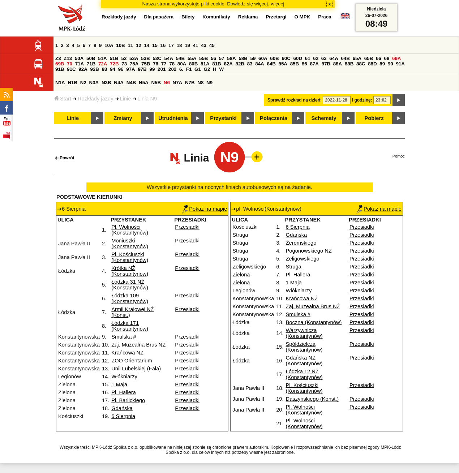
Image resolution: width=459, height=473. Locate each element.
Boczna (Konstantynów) (314, 322)
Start (62, 99)
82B (240, 63)
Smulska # (123, 337)
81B (216, 63)
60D (297, 58)
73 (124, 63)
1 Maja (119, 384)
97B (142, 69)
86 (304, 63)
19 (187, 45)
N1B (72, 82)
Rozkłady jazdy (95, 99)
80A (181, 63)
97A (130, 69)
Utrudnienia (173, 118)
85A (283, 63)
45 (212, 45)
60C (286, 58)
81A (205, 63)
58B (243, 58)
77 (164, 63)
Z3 (58, 58)
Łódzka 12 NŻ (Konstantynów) (304, 374)
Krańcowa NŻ (127, 353)
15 (155, 45)
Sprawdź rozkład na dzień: (294, 100)
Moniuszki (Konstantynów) (129, 243)
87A (314, 63)
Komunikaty (216, 17)
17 (171, 45)
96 (121, 69)
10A (108, 45)
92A (82, 69)
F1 (189, 69)
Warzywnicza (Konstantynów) (304, 333)
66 (378, 58)
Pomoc (398, 156)
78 (172, 63)
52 (124, 58)
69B (59, 63)
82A (228, 63)
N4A (119, 82)
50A (79, 58)
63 (324, 58)
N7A (178, 82)
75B (145, 63)
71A (79, 63)
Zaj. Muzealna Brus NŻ (138, 345)
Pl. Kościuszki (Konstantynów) (129, 257)
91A (400, 63)
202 (172, 69)
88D (372, 63)
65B (368, 58)
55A (192, 58)
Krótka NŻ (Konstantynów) (129, 271)
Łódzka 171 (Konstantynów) (129, 326)
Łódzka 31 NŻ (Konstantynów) (129, 285)
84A (259, 63)
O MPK (302, 17)
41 (195, 45)
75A (134, 63)
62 (315, 58)
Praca (324, 17)
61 (307, 58)
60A (262, 58)
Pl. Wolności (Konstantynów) (129, 230)
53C (157, 58)
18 (179, 45)
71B (91, 63)
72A (102, 63)
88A (337, 63)
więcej (277, 4)
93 (104, 69)
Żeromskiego (301, 243)
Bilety (187, 17)
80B (193, 63)
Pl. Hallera (123, 392)
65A (357, 58)
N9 (209, 82)
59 (253, 58)
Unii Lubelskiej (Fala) (136, 368)
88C (360, 63)
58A (231, 58)
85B (294, 63)
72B (114, 63)
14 (147, 45)
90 (390, 63)
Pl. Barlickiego (128, 400)
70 (69, 63)
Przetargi (276, 17)
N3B (106, 82)
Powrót (67, 157)
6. (181, 69)
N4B (131, 82)
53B (145, 58)
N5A (144, 82)
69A (396, 58)
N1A (60, 82)
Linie (125, 99)
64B (345, 58)
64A (333, 58)
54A (168, 58)
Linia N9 (147, 99)
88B (349, 63)
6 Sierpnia (123, 416)
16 (163, 45)
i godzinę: (362, 100)
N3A (94, 82)
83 (250, 63)
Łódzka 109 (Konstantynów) (129, 298)
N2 (83, 82)
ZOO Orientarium (131, 361)
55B (203, 58)
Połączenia (273, 118)
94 (112, 69)
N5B (156, 82)
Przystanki (223, 118)
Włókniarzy (124, 376)
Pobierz (374, 118)
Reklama (248, 17)
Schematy (323, 118)
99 (152, 69)
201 (162, 69)
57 (221, 58)
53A (133, 58)
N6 (167, 82)
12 (138, 45)
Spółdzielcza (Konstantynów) (304, 347)
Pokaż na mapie (204, 209)
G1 (197, 69)
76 (155, 63)
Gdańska (122, 408)
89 (382, 63)
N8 (200, 82)
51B (114, 58)
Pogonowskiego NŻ (309, 251)
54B (180, 58)
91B (59, 69)
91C (71, 69)
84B (271, 63)
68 (386, 58)
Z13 (68, 58)
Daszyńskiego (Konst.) (312, 399)
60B (274, 58)
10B (120, 45)
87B (326, 63)
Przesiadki (187, 227)
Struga (293, 267)
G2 (207, 69)
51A (102, 58)
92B (94, 69)
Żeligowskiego (302, 259)
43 (203, 45)
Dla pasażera (159, 17)
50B (90, 58)
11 (130, 45)
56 (213, 58)
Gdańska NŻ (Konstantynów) (304, 360)
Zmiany (122, 118)
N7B (190, 82)
